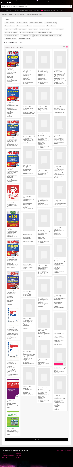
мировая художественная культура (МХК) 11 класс (47, 35)
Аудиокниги (9, 10)
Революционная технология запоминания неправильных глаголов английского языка (28, 231)
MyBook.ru (19, 457)
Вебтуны (16, 10)
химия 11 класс (33, 29)
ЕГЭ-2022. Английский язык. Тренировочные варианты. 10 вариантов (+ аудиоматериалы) (28, 379)
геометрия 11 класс (22, 22)
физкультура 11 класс (24, 38)
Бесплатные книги (30, 10)
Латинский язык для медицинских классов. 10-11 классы (44, 172)
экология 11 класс (44, 29)
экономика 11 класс (39, 26)
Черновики (59, 10)
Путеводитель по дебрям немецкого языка (28, 260)
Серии (53, 10)
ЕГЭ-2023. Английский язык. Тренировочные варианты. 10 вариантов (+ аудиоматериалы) (59, 229)
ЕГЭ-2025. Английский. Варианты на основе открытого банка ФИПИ (44, 333)
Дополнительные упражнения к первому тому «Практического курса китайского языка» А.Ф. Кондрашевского (43, 270)
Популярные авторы (8, 455)
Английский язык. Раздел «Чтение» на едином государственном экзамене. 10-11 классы (44, 303)
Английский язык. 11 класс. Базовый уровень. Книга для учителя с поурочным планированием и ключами (28, 314)
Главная (4, 14)
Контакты (4, 457)
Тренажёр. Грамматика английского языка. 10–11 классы (43, 362)
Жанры (22, 10)
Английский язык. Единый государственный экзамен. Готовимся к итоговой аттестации (29, 111)
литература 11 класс (50, 22)
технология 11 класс (57, 29)
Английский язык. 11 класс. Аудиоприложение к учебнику (59, 361)
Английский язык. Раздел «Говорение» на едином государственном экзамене (44, 202)
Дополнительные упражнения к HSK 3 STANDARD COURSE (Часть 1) (28, 135)
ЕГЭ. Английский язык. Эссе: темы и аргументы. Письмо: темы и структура (59, 109)
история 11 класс (9, 26)
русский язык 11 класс (36, 22)
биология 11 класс (10, 29)
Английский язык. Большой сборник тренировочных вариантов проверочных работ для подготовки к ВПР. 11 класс (12, 143)
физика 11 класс (21, 29)
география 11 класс (26, 35)
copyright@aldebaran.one (64, 450)
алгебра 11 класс (9, 22)
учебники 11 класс (19, 14)
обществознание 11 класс (24, 26)
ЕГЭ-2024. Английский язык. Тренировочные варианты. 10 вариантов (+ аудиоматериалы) (12, 233)
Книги (2, 10)
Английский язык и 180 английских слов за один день (60, 202)
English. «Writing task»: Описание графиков (43, 112)
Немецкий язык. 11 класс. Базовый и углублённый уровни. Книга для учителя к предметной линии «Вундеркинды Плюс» (59, 172)
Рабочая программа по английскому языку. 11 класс (28, 286)
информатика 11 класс (11, 32)
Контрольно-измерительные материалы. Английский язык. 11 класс (12, 404)
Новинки (4, 453)
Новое (21, 47)
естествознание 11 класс (11, 35)
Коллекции (47, 10)
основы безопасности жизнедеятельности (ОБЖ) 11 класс (36, 32)
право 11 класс (51, 26)
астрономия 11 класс (10, 38)
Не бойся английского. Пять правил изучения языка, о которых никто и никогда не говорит (59, 139)
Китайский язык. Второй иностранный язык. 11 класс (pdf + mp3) (13, 432)
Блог (38, 10)
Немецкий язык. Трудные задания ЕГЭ (12, 206)
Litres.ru (18, 453)
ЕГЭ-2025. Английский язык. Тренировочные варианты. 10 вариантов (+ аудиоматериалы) (28, 163)
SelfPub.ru (19, 455)
